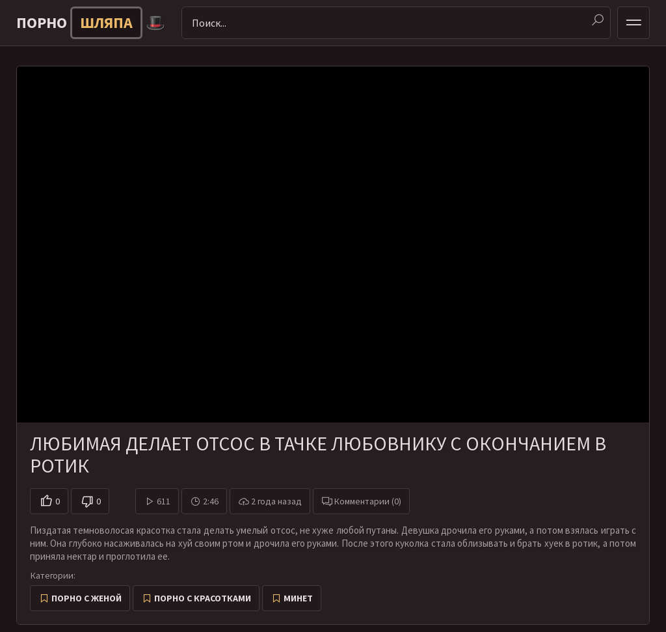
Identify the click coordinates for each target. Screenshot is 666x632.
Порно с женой (86, 598)
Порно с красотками (202, 598)
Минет (298, 598)
